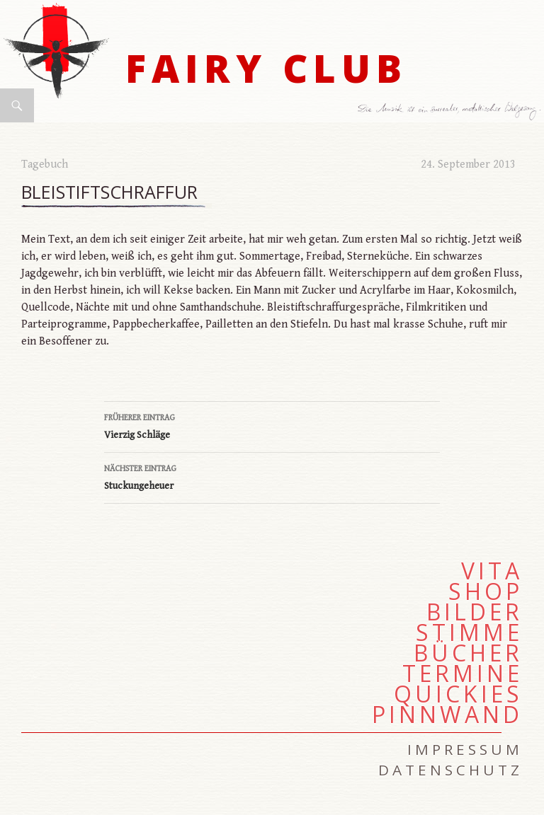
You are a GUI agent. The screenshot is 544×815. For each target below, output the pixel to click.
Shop (485, 591)
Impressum (465, 749)
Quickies (458, 694)
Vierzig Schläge (272, 425)
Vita (492, 571)
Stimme (469, 632)
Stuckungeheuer (272, 476)
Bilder (474, 612)
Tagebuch (44, 164)
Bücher (468, 653)
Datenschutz (450, 770)
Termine (462, 673)
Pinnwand (447, 714)
